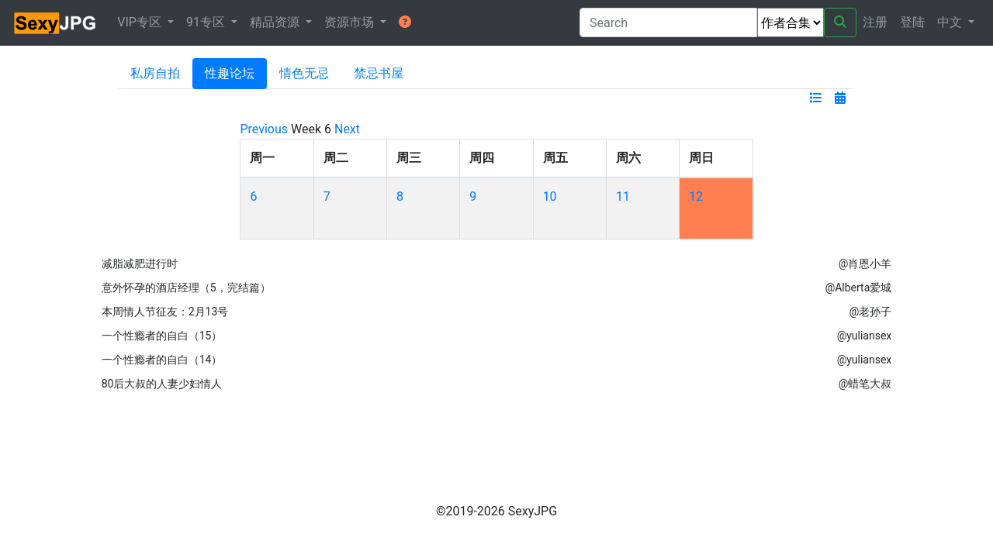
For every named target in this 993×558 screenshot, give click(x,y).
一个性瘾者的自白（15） (162, 335)
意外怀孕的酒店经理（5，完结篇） (186, 287)
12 (696, 196)
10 (550, 196)
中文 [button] (951, 22)
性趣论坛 (229, 73)
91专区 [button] (207, 22)
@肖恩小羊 (865, 263)
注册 (875, 22)
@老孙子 (870, 311)
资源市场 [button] (350, 22)
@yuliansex (864, 335)
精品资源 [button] (276, 22)
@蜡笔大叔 (865, 383)
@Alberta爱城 (858, 287)
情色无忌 (304, 73)
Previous (264, 129)
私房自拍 (155, 73)
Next (347, 129)
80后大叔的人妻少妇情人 (162, 383)
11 (623, 196)
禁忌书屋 (378, 73)
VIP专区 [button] (140, 22)
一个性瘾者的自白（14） (162, 359)
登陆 (912, 22)
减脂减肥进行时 (140, 263)
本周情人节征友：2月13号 (165, 311)
